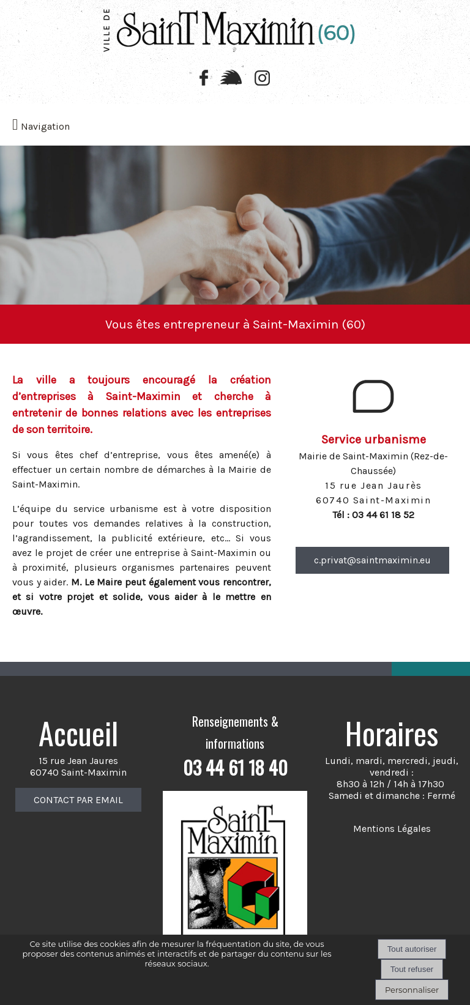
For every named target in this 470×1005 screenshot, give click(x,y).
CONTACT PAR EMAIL (78, 800)
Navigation (45, 126)
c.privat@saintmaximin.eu (372, 560)
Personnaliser (412, 990)
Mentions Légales (392, 828)
